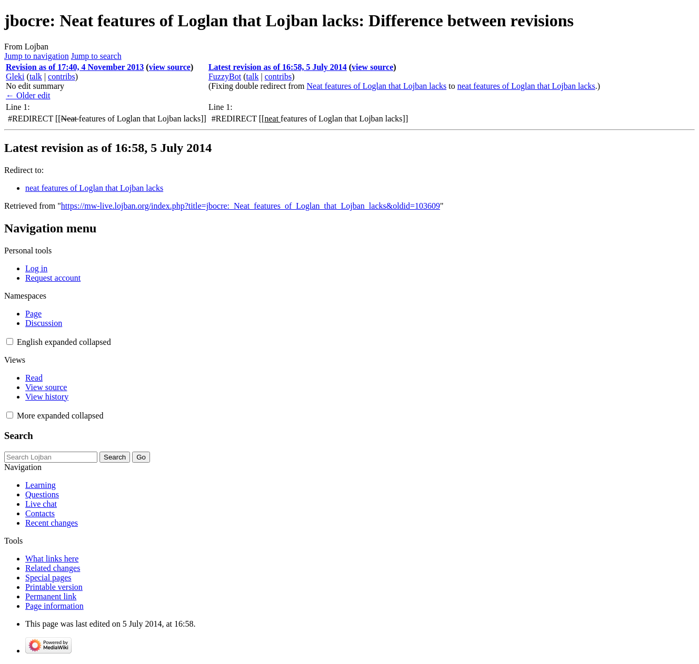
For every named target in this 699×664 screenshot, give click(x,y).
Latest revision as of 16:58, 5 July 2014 (277, 67)
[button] (9, 341)
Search (18, 435)
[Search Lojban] (50, 457)
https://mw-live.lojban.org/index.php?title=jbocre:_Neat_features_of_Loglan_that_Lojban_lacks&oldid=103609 (250, 205)
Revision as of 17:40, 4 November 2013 (75, 67)
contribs (61, 76)
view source (170, 67)
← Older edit (28, 95)
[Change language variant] (64, 342)
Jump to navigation (36, 56)
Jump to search (96, 56)
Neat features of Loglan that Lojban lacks (377, 85)
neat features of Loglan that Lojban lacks (526, 85)
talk (35, 76)
